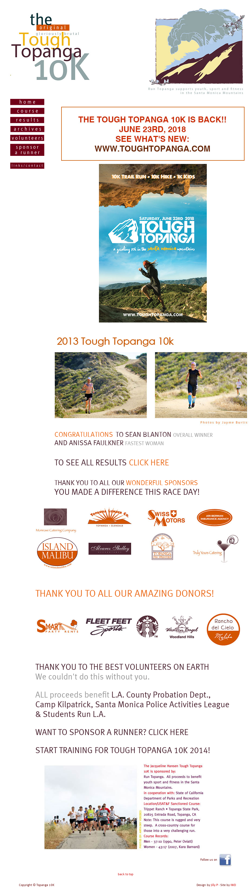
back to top (125, 874)
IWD (233, 885)
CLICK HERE (149, 462)
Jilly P (214, 885)
